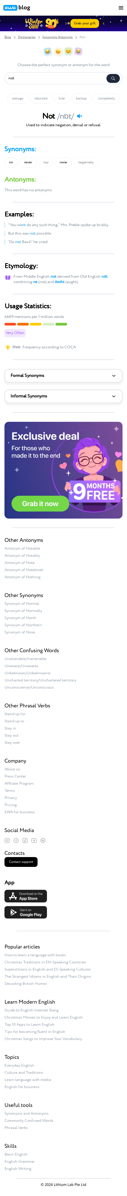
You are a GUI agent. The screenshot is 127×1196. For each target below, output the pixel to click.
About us (12, 769)
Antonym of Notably (22, 556)
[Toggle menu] (121, 8)
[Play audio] (79, 116)
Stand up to (14, 721)
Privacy (10, 798)
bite (62, 98)
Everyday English (19, 1066)
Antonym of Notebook (23, 570)
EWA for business (19, 812)
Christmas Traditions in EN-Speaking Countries (45, 962)
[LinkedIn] (43, 840)
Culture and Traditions (23, 1073)
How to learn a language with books (35, 955)
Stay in (10, 728)
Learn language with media (27, 1080)
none (63, 162)
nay (46, 162)
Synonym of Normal (21, 604)
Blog (7, 37)
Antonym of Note (19, 563)
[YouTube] (34, 840)
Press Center (15, 776)
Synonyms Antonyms (57, 37)
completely (106, 98)
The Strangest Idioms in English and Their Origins (47, 977)
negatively (86, 162)
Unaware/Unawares (21, 666)
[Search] (113, 78)
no (11, 162)
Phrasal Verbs (16, 1128)
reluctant (41, 98)
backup (81, 98)
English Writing (17, 1169)
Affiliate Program (19, 784)
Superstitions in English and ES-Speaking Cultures (47, 969)
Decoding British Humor (25, 984)
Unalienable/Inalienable (25, 659)
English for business (21, 1087)
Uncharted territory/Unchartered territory (40, 680)
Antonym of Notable (22, 549)
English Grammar (19, 1162)
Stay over (12, 743)
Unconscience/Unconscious (29, 687)
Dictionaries (27, 37)
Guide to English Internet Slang (31, 1010)
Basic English (16, 1154)
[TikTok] (25, 840)
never (28, 162)
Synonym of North (20, 618)
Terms (9, 791)
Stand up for (14, 714)
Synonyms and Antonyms (26, 1114)
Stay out (11, 736)
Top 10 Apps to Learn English (29, 1025)
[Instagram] (7, 840)
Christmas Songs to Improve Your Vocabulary (43, 1039)
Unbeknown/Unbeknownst (27, 673)
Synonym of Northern (23, 625)
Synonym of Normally (23, 611)
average (17, 98)
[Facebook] (16, 840)
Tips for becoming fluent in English (34, 1032)
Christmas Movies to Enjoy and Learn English (43, 1017)
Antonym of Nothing (22, 577)
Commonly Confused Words (28, 1121)
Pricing (10, 805)
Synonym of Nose (19, 632)
